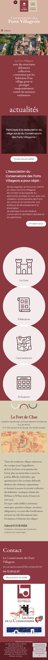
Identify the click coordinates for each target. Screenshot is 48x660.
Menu (7, 30)
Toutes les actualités (24, 159)
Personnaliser (39, 654)
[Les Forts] (24, 268)
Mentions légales (24, 642)
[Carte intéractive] (24, 345)
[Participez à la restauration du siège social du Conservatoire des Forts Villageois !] (23, 135)
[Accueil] (24, 19)
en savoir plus (36, 223)
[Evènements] (24, 384)
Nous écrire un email (16, 577)
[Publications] (24, 307)
